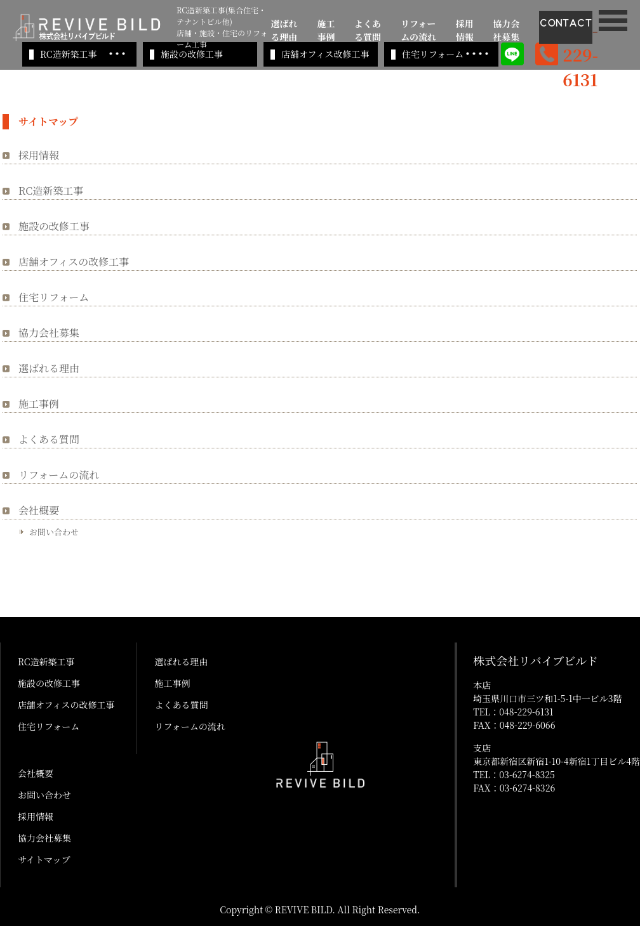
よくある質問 (367, 30)
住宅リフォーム (432, 54)
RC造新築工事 (68, 54)
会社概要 (38, 510)
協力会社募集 (506, 30)
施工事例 (326, 30)
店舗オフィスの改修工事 (73, 261)
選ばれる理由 (284, 30)
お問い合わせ (54, 532)
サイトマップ (44, 859)
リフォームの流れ (418, 30)
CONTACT (566, 22)
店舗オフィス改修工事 (325, 54)
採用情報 (465, 30)
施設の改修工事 (192, 54)
